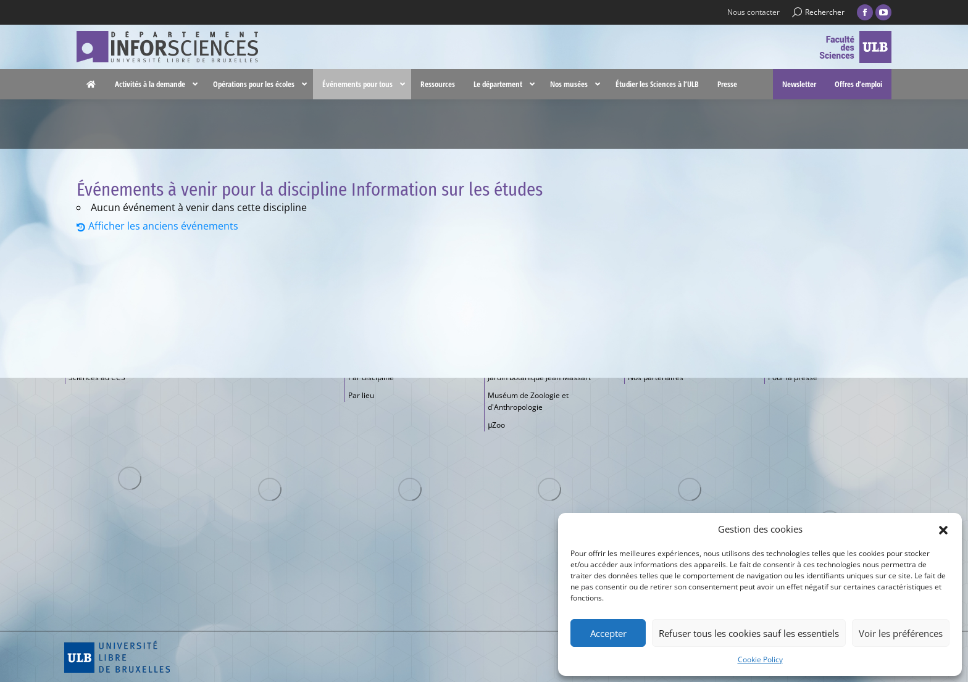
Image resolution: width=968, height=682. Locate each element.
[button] (943, 529)
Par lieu (361, 395)
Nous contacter (753, 12)
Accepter (608, 633)
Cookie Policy (760, 659)
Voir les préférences (901, 633)
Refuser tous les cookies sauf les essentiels (749, 633)
